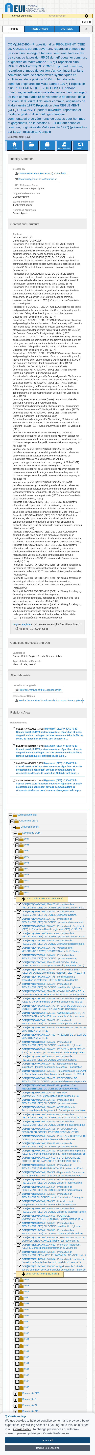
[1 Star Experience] (50, 16)
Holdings (13, 28)
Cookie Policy (22, 1429)
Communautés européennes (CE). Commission (41, 173)
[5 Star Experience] (64, 16)
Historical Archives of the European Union (38, 690)
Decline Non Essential (47, 1448)
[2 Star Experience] (54, 16)
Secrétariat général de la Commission (36, 179)
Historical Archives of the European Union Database (34, 8)
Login (86, 22)
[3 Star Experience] (57, 16)
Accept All (47, 1440)
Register (26, 624)
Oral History (67, 28)
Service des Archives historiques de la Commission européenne (48, 700)
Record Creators (39, 28)
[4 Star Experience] (61, 16)
